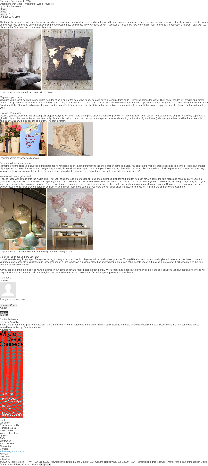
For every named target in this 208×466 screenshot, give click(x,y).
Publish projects (8, 428)
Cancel (13, 305)
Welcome (5, 422)
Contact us (5, 441)
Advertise (5, 459)
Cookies (26, 464)
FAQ (2, 438)
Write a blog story (9, 433)
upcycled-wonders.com (29, 251)
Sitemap (35, 464)
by (10, 6)
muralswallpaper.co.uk (28, 92)
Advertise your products (12, 451)
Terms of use (6, 464)
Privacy (18, 464)
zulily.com (48, 92)
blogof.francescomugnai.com (58, 251)
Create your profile (9, 425)
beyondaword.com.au (28, 158)
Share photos (7, 430)
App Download (7, 443)
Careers (4, 449)
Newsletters (6, 446)
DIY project (48, 115)
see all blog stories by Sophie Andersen (20, 327)
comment (5, 305)
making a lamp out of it (164, 262)
